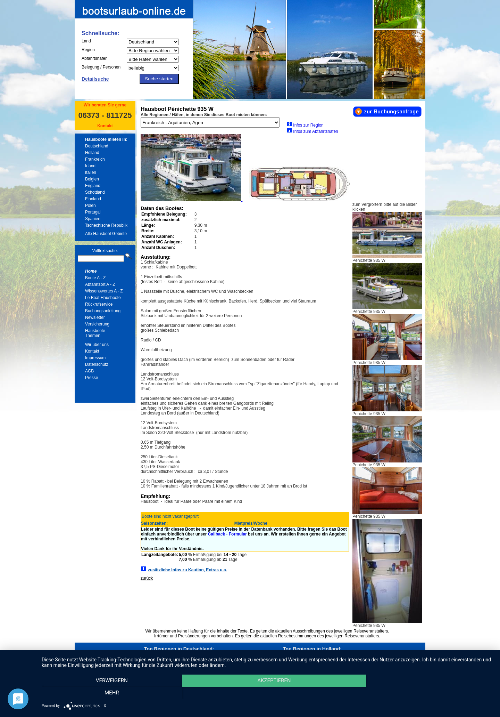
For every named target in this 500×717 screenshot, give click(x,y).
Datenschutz (96, 364)
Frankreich (95, 159)
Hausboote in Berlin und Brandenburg (186, 655)
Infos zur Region (308, 125)
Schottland (95, 192)
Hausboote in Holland (310, 660)
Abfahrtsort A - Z (100, 284)
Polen (90, 205)
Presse (91, 377)
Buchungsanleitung (102, 310)
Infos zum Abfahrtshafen (315, 131)
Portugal (93, 212)
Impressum (95, 357)
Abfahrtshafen (95, 58)
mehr (425, 693)
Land (86, 41)
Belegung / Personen (101, 67)
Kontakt (105, 125)
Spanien (92, 218)
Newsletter (95, 317)
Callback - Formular (227, 534)
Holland (92, 152)
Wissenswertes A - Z (104, 291)
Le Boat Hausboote (103, 297)
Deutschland (96, 146)
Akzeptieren (267, 693)
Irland (90, 165)
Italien (90, 172)
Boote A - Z (95, 277)
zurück (147, 578)
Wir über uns (97, 344)
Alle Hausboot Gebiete (106, 233)
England (92, 185)
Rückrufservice (98, 304)
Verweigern (109, 693)
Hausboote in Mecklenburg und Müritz (186, 660)
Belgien (92, 179)
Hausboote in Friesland (311, 655)
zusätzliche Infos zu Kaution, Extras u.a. (184, 569)
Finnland (93, 198)
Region (88, 49)
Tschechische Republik (106, 225)
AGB (89, 371)
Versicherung (97, 324)
